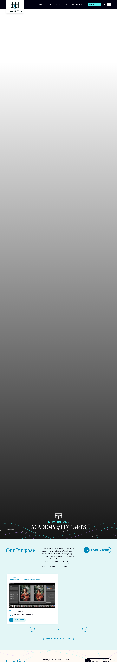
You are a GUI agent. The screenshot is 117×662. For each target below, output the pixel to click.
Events (57, 5)
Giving (65, 5)
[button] (109, 4)
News (72, 5)
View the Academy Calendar (58, 639)
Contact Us (81, 5)
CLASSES (42, 5)
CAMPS (50, 5)
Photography (14, 577)
